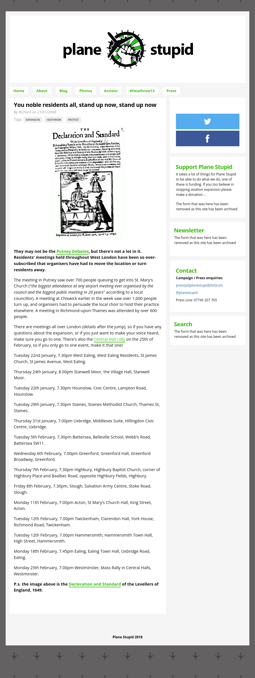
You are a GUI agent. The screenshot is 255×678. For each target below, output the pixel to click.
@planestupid (187, 292)
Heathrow (54, 120)
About (41, 90)
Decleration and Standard (95, 584)
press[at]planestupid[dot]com (199, 285)
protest (73, 120)
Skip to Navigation (172, 18)
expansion (33, 120)
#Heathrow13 (142, 90)
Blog (63, 90)
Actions (111, 90)
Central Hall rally (109, 339)
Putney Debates (72, 251)
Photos (85, 90)
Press (172, 90)
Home (18, 90)
